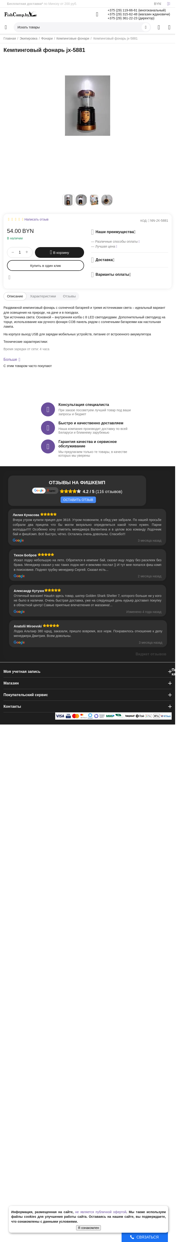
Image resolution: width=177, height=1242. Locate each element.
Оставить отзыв (78, 500)
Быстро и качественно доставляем (90, 423)
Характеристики (43, 296)
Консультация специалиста (83, 405)
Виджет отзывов (151, 654)
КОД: (143, 220)
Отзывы (69, 296)
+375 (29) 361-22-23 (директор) (131, 18)
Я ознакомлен (88, 1228)
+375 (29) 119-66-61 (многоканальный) (137, 10)
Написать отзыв (36, 219)
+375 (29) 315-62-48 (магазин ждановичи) (139, 14)
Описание (15, 296)
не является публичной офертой (100, 1212)
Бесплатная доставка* (25, 4)
